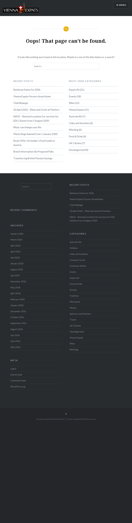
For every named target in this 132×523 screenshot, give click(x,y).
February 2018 (17, 299)
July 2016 (15, 335)
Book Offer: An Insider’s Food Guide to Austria (34, 143)
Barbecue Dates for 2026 (26, 89)
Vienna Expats (76, 109)
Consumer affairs (78, 266)
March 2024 (16, 239)
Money (73, 307)
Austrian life (75, 116)
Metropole (75, 301)
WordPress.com (88, 419)
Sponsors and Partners (80, 313)
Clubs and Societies (79, 123)
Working (73, 129)
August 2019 (16, 269)
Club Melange (20, 102)
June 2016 (15, 341)
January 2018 (16, 305)
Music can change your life (27, 127)
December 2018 (18, 281)
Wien (71, 102)
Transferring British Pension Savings (33, 158)
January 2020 (16, 263)
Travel (73, 319)
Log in (13, 368)
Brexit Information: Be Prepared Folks (33, 151)
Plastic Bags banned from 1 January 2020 (35, 134)
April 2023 (15, 245)
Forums (73, 290)
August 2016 (16, 329)
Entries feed (16, 374)
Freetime (74, 295)
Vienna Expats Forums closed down (32, 96)
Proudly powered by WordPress (50, 419)
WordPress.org (17, 386)
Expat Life (74, 89)
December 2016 (18, 311)
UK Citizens (75, 143)
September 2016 (18, 323)
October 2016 (17, 317)
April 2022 (15, 251)
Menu (122, 5)
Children (74, 248)
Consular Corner (77, 260)
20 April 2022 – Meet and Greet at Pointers (36, 109)
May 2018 (15, 287)
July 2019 (15, 275)
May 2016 (15, 347)
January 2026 (16, 233)
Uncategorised (77, 149)
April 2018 (15, 293)
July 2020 (15, 257)
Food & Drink (76, 136)
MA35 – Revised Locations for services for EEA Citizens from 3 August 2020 (36, 118)
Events (72, 96)
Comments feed (18, 380)
